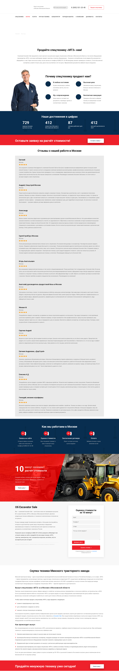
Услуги (34, 16)
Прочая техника (44, 16)
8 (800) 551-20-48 (78, 7)
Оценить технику (86, 547)
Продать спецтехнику (96, 7)
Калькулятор (56, 16)
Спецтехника (19, 16)
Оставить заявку (95, 140)
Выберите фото (78, 542)
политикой (94, 551)
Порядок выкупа (67, 16)
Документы (89, 16)
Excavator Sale (58, 616)
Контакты (99, 16)
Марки (28, 16)
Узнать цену (22, 488)
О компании (80, 16)
